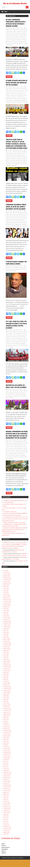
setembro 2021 (7, 677)
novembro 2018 (7, 739)
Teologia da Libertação (11, 105)
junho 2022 (6, 661)
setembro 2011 (7, 819)
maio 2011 (6, 827)
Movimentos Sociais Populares (13, 167)
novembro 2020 (7, 696)
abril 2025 (5, 599)
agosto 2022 (6, 657)
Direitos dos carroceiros (11, 38)
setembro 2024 (7, 612)
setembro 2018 (7, 743)
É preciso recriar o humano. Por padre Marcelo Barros (17, 268)
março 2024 (6, 623)
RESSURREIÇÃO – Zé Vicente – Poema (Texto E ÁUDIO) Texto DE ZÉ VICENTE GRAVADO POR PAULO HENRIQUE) (14, 553)
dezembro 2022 (7, 650)
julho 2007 (6, 841)
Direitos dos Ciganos (22, 38)
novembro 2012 (7, 794)
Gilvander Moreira (19, 31)
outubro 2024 (6, 610)
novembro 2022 (7, 652)
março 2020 (6, 710)
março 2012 (6, 808)
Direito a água (12, 32)
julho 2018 (6, 747)
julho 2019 (6, 725)
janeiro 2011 (6, 832)
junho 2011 (6, 825)
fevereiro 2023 (6, 646)
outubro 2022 (6, 654)
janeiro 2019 (6, 736)
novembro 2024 (7, 608)
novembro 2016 (7, 781)
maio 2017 (6, 772)
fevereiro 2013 (6, 788)
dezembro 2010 (7, 834)
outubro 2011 (6, 817)
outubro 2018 (6, 741)
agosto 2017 (6, 767)
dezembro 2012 (7, 792)
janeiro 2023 (6, 648)
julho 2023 (6, 637)
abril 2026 (5, 577)
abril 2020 (5, 708)
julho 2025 (6, 594)
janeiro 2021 (6, 692)
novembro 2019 (7, 717)
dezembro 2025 (7, 585)
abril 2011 (5, 828)
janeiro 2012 (6, 812)
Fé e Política (24, 41)
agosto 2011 (6, 821)
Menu (6, 14)
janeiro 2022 (6, 670)
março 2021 (6, 688)
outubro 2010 (6, 837)
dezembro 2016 (7, 779)
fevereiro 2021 (6, 690)
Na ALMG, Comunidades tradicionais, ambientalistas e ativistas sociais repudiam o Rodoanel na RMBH (16, 26)
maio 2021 (6, 685)
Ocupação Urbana (10, 169)
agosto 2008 (6, 839)
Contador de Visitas (11, 845)
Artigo (7, 32)
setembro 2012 (7, 797)
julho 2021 (6, 681)
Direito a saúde (14, 95)
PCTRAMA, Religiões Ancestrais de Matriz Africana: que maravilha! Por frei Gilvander (16, 86)
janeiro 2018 (6, 757)
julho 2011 (6, 823)
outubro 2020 (6, 697)
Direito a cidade (20, 32)
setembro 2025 (7, 590)
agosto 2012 (6, 799)
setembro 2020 (7, 699)
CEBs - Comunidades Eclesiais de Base (18, 91)
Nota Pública (23, 167)
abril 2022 (5, 665)
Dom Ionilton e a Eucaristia (9, 519)
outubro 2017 (6, 763)
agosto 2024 (6, 614)
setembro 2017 (7, 765)
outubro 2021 (6, 676)
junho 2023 (6, 639)
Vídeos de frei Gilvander (22, 105)
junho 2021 (6, 683)
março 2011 (6, 830)
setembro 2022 (7, 656)
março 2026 (6, 579)
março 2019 (6, 732)
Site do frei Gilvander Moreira (15, 5)
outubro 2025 (6, 588)
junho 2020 (6, 705)
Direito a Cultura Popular (18, 93)
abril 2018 (5, 752)
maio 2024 (6, 619)
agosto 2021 (6, 679)
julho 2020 (6, 703)
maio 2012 (6, 805)
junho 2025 (6, 596)
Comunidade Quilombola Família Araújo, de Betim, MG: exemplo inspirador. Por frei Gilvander (17, 212)
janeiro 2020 (6, 714)
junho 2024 (6, 617)
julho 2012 (6, 801)
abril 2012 (5, 806)
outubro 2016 (6, 783)
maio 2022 (6, 663)
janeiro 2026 (6, 583)
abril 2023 (5, 643)
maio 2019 (6, 728)
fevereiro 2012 (6, 810)
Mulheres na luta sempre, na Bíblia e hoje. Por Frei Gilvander (17, 391)
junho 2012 (6, 803)
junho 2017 (6, 770)
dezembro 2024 (7, 607)
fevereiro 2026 (6, 581)
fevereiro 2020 (6, 712)
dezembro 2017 (7, 759)
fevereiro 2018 (6, 756)
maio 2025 (6, 597)
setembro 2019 (7, 721)
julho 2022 (6, 659)
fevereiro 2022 (6, 668)
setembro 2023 (7, 634)
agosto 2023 (6, 636)
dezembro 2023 (7, 628)
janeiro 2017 (6, 777)
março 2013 (6, 786)
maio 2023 (6, 641)
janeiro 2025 (6, 605)
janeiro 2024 (6, 626)
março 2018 (6, 754)
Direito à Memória (18, 34)
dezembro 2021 (7, 672)
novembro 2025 (7, 586)
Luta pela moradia (10, 43)
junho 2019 (6, 726)
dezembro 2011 (7, 814)
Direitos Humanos (16, 41)
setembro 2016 (7, 785)
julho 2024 (6, 616)
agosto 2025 (6, 592)
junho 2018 (6, 748)
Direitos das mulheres (21, 36)
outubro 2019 (6, 719)
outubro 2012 (6, 796)
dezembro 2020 (7, 694)
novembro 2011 (7, 816)
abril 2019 (5, 730)
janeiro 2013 (6, 790)
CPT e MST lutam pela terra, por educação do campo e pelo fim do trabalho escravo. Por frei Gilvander (17, 330)
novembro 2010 (7, 836)
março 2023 (6, 645)
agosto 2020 (6, 701)
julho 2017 (6, 768)
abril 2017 (5, 774)
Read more (9, 79)
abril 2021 (5, 687)
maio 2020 (6, 706)
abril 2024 (5, 621)
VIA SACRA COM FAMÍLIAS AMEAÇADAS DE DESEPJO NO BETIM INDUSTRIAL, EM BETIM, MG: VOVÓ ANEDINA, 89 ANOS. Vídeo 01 (15, 537)
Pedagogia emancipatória (17, 46)
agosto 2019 (6, 723)
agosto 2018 (6, 745)
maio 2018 (6, 750)
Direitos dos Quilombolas (17, 98)
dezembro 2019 (7, 716)
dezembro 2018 (7, 737)
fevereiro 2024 (6, 625)
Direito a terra (12, 36)
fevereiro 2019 (6, 734)
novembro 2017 (7, 761)
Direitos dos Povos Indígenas (12, 39)
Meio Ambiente (13, 44)
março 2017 (6, 776)
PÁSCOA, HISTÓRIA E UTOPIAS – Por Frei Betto (14, 529)
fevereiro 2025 (6, 603)
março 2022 (6, 666)
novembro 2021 (7, 674)
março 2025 (6, 601)
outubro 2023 (6, 632)
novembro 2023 (7, 630)
